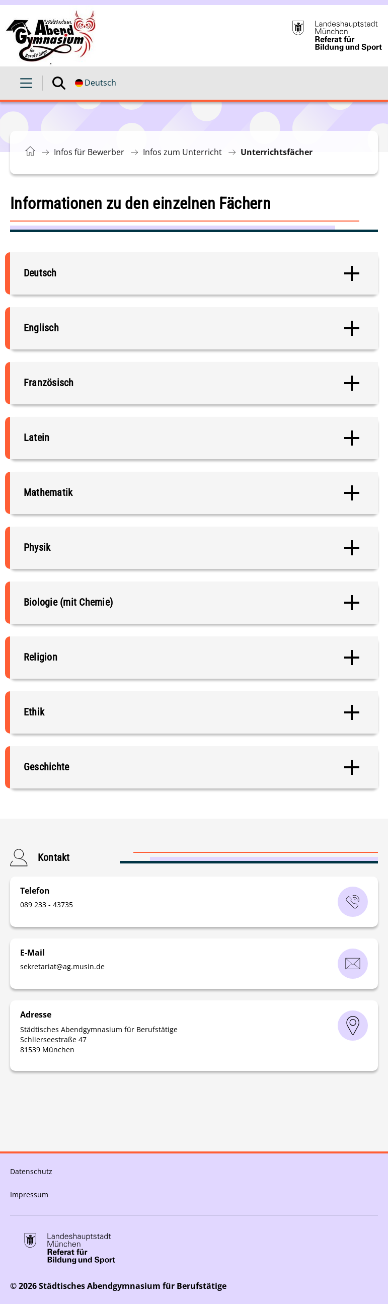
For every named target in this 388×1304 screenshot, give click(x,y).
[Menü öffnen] (26, 83)
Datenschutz (31, 1171)
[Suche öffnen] (59, 83)
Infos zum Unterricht (182, 152)
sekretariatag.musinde (62, 966)
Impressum (29, 1194)
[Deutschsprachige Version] (95, 83)
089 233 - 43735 (46, 904)
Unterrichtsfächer (277, 152)
